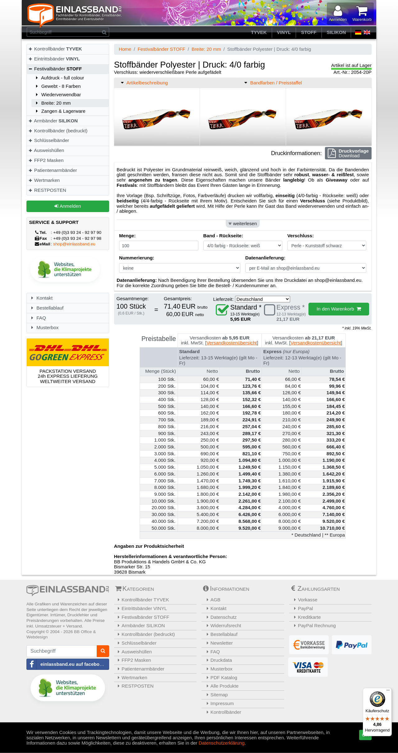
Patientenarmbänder (52, 170)
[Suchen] (104, 32)
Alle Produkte (220, 686)
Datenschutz (220, 617)
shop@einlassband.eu (74, 244)
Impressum (218, 703)
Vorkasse (304, 599)
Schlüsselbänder (48, 140)
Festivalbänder (55, 68)
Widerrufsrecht (222, 625)
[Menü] (388, 691)
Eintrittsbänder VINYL (141, 608)
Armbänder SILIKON (140, 625)
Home (125, 49)
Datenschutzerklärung (222, 742)
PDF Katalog (220, 677)
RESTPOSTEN (47, 190)
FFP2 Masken (45, 160)
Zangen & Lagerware (60, 111)
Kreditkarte (306, 617)
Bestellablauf (46, 307)
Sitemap (215, 694)
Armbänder (53, 120)
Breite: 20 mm (52, 103)
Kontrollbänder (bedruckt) (57, 130)
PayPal (302, 608)
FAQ (37, 317)
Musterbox (44, 327)
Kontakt (41, 298)
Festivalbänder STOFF (161, 49)
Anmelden (67, 206)
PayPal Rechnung (313, 625)
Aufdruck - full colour (59, 77)
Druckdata (217, 660)
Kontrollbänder (55, 48)
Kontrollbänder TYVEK (142, 599)
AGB (211, 599)
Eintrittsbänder (54, 58)
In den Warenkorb (339, 308)
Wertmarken (44, 180)
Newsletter (218, 643)
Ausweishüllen (46, 150)
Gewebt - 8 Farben (57, 86)
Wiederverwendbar (57, 94)
